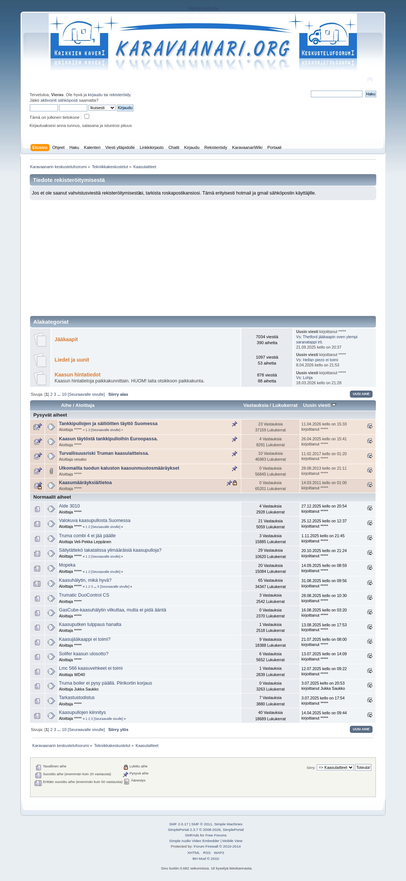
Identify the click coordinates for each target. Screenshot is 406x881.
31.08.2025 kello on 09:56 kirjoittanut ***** (324, 583)
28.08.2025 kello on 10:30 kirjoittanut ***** (324, 598)
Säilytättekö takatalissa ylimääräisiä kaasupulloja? (110, 550)
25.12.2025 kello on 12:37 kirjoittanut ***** (324, 523)
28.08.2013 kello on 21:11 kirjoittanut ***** (324, 471)
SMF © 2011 (201, 824)
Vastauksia (256, 405)
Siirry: (311, 768)
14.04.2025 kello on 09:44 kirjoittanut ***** (324, 715)
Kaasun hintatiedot (77, 375)
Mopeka (67, 565)
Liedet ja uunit (72, 360)
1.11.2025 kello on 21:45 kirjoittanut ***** (323, 538)
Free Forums (215, 835)
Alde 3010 (69, 506)
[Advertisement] (203, 256)
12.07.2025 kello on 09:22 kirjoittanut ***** (324, 671)
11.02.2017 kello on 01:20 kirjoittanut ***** (324, 456)
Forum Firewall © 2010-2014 (217, 846)
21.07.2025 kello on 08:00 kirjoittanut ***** (324, 642)
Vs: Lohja (304, 377)
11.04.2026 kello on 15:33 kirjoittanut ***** (324, 426)
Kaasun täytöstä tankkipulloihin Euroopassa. (108, 438)
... (59, 394)
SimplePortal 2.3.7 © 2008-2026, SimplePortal (206, 830)
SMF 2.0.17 (178, 824)
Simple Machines (228, 824)
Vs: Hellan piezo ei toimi (317, 360)
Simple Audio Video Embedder (194, 841)
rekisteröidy (119, 94)
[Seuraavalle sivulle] (86, 394)
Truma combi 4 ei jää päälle (87, 535)
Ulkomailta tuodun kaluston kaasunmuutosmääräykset (119, 468)
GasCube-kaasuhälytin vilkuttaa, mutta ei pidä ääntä (112, 610)
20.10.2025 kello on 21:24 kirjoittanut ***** (324, 553)
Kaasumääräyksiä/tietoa (85, 482)
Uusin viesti (319, 405)
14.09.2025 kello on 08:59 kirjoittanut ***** (324, 568)
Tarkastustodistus (77, 697)
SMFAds (192, 835)
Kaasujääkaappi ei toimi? (85, 639)
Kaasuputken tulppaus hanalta (90, 624)
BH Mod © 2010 (206, 858)
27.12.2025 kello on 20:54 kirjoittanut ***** (324, 508)
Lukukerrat (285, 405)
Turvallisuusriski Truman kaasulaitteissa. (104, 453)
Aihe (66, 405)
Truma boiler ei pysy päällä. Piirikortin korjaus (105, 683)
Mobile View (232, 841)
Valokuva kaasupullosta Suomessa (94, 520)
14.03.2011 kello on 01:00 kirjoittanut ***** (324, 485)
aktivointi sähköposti (59, 100)
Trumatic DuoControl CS (84, 595)
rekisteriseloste (202, 8)
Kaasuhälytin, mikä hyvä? (85, 580)
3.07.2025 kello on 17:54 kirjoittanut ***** (323, 700)
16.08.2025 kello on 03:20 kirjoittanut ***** (324, 612)
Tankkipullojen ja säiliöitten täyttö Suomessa (108, 423)
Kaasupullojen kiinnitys (82, 712)
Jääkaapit (66, 339)
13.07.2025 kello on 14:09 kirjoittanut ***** (324, 656)
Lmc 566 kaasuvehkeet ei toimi (91, 668)
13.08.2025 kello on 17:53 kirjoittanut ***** (324, 627)
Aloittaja (84, 405)
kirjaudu (95, 94)
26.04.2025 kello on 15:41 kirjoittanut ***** (324, 441)
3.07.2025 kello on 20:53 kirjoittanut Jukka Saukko (323, 686)
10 (64, 394)
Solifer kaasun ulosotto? (84, 653)
